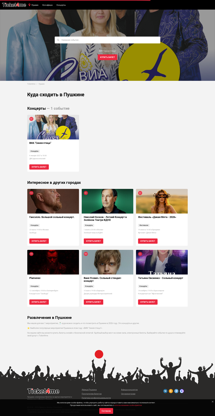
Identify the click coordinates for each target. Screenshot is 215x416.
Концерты (61, 5)
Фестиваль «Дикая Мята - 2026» (157, 217)
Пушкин (35, 5)
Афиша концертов (129, 390)
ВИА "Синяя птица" (40, 142)
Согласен (106, 411)
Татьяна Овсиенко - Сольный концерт (160, 278)
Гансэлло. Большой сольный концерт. (52, 217)
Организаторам (128, 394)
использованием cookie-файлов (128, 405)
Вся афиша (48, 5)
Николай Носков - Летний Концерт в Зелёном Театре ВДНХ (105, 218)
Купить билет (107, 57)
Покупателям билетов (92, 394)
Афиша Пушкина (89, 390)
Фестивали (143, 225)
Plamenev (34, 278)
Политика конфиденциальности (96, 398)
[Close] (212, 401)
